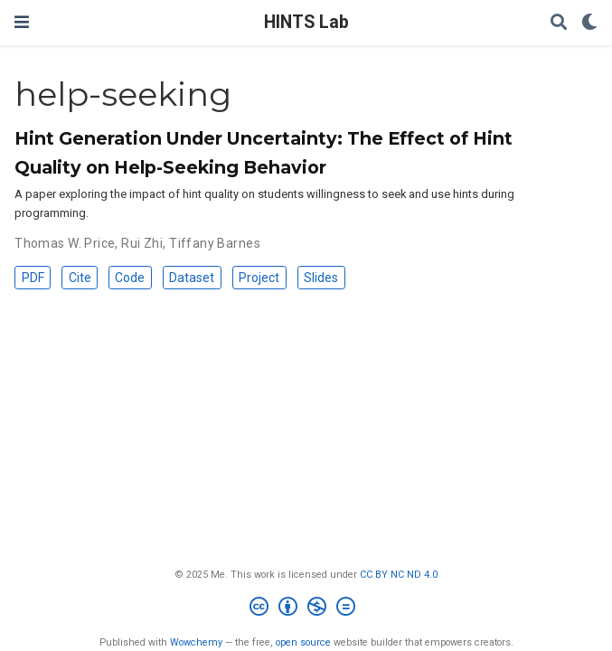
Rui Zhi (142, 243)
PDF (33, 277)
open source (303, 642)
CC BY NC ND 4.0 (399, 574)
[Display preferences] (589, 23)
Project (259, 277)
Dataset (191, 277)
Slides (321, 277)
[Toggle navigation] (21, 22)
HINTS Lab (306, 22)
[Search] (559, 23)
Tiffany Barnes (214, 243)
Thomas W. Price (64, 243)
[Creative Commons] (306, 609)
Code (130, 277)
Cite (80, 277)
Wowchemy (196, 642)
